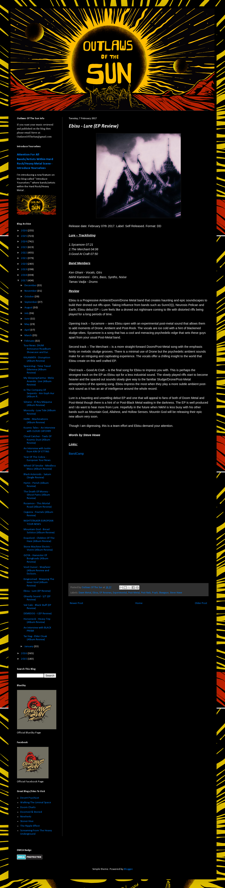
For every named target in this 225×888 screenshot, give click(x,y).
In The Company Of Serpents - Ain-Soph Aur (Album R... (39, 393)
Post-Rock (146, 593)
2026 (24, 230)
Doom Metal (85, 593)
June (27, 318)
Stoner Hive (27, 821)
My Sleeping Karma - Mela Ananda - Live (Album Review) (39, 381)
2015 (24, 659)
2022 (24, 252)
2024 (24, 241)
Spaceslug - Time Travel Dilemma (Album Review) (37, 369)
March (28, 335)
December (30, 285)
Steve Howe (176, 593)
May (27, 324)
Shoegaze (164, 593)
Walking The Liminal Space (35, 802)
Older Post (201, 603)
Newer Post (76, 603)
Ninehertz (25, 816)
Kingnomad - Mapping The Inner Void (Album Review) (39, 582)
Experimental (120, 593)
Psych (155, 593)
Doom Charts (28, 807)
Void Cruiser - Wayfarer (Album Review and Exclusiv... (37, 570)
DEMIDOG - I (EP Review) (38, 613)
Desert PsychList (29, 797)
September (31, 302)
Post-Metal (134, 593)
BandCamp (76, 453)
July (26, 313)
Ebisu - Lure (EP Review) (37, 591)
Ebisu (95, 593)
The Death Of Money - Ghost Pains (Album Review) (37, 495)
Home (139, 603)
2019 (24, 269)
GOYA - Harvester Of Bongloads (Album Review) (36, 558)
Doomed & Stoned (31, 812)
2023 (24, 247)
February (29, 341)
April (27, 330)
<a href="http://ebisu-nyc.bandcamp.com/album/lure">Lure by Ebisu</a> (106, 518)
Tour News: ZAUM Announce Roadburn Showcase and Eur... (37, 348)
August (28, 307)
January (29, 646)
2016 (24, 653)
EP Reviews (106, 593)
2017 (24, 280)
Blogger (128, 869)
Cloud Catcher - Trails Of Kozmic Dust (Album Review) (37, 439)
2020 (24, 264)
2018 (24, 275)
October (29, 296)
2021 (24, 258)
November (30, 291)
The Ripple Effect (30, 826)
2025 (24, 236)
